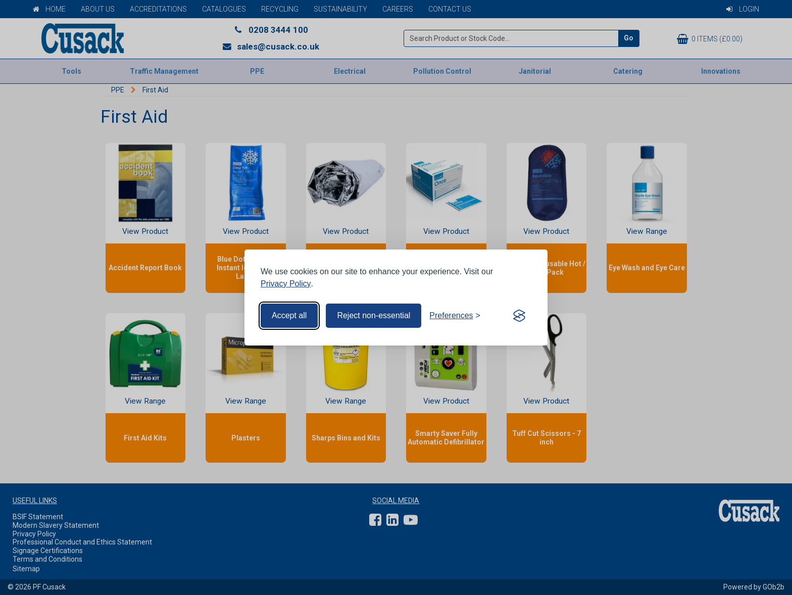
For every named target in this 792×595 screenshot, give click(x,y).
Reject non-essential (373, 315)
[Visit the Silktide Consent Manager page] (519, 316)
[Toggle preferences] (454, 315)
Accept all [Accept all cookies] (289, 315)
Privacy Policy (286, 283)
